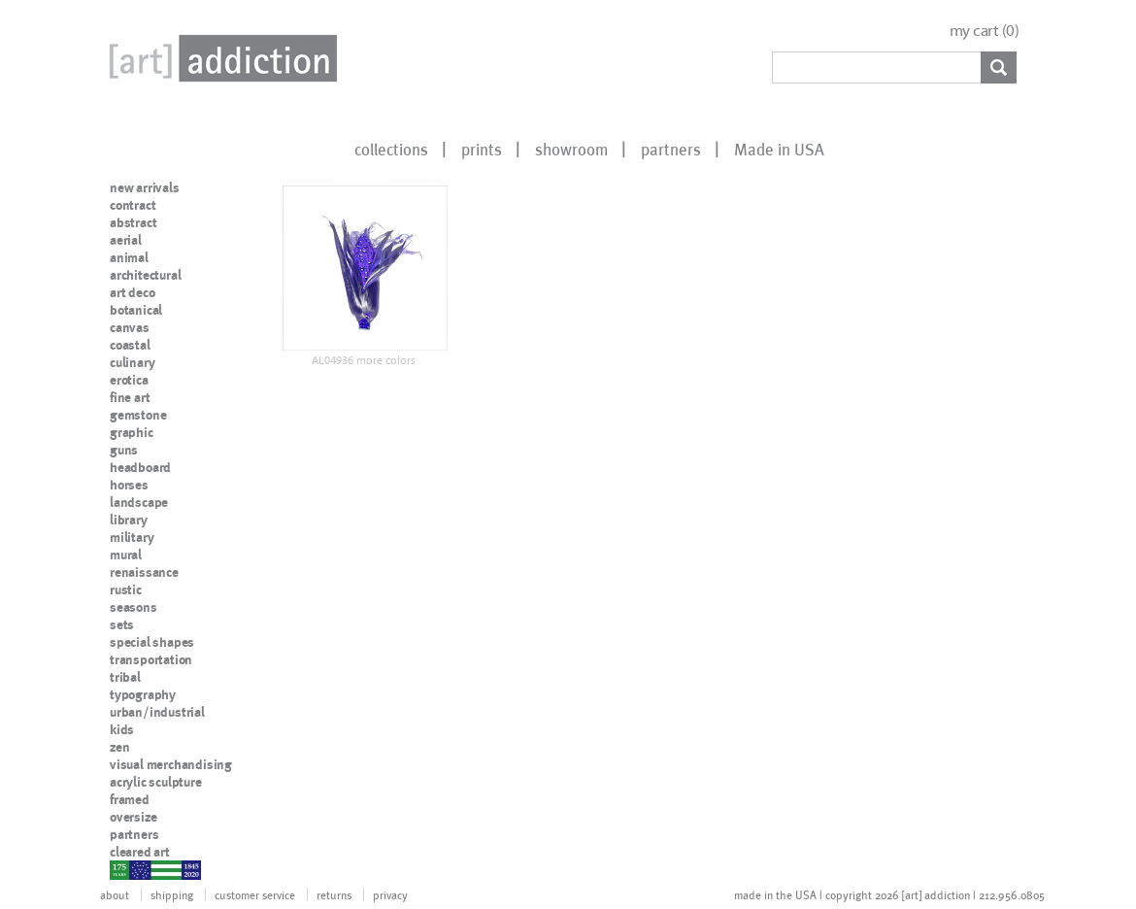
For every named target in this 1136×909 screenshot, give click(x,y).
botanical (136, 310)
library (129, 519)
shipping (171, 894)
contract (132, 205)
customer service (255, 894)
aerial (126, 240)
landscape (139, 502)
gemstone (138, 414)
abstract (133, 222)
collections (391, 148)
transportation (151, 659)
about (114, 894)
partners (671, 148)
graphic (131, 432)
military (131, 537)
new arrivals (145, 187)
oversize (133, 817)
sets (122, 624)
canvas (130, 327)
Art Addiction (219, 58)
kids (122, 729)
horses (129, 484)
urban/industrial (157, 712)
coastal (130, 345)
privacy (390, 894)
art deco (132, 292)
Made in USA (779, 148)
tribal (125, 677)
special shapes (152, 642)
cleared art (140, 851)
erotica (129, 379)
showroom (571, 148)
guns (124, 449)
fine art (130, 397)
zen (119, 747)
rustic (126, 589)
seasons (133, 607)
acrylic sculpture (156, 782)
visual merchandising (171, 764)
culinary (132, 362)
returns (334, 894)
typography (143, 694)
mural (126, 554)
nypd (124, 869)
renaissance (144, 572)
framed (130, 799)
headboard (140, 467)
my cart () (984, 30)
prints (481, 148)
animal (129, 257)
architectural (145, 275)
